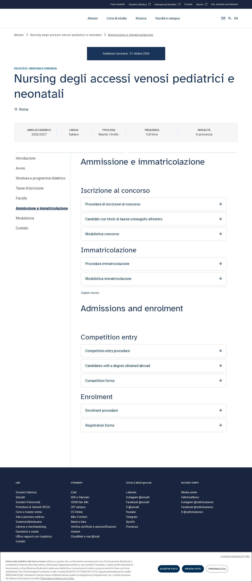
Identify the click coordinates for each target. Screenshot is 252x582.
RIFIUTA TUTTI (193, 568)
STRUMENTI (76, 483)
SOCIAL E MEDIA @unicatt (139, 483)
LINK (18, 483)
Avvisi (20, 168)
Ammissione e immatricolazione (42, 208)
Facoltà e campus (167, 18)
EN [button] (236, 18)
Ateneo (93, 18)
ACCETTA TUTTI (168, 568)
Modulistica (25, 218)
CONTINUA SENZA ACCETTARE (235, 556)
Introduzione (25, 158)
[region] (126, 567)
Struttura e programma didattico (40, 178)
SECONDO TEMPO (190, 483)
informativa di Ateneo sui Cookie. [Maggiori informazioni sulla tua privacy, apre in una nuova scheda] (57, 578)
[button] (223, 18)
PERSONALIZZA (217, 568)
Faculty (21, 198)
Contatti (22, 228)
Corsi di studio (117, 18)
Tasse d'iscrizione (30, 188)
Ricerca (141, 18)
